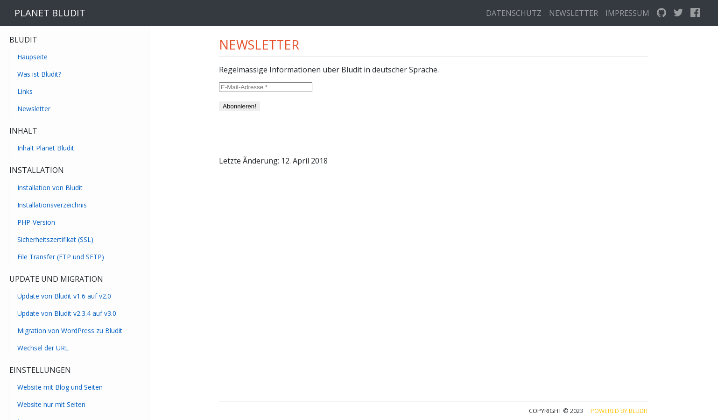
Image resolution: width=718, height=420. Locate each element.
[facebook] (695, 13)
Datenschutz (514, 13)
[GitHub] (661, 13)
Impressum (627, 13)
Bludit (638, 410)
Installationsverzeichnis (52, 204)
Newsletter (573, 13)
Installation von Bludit (50, 187)
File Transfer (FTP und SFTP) (60, 256)
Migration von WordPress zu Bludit (69, 330)
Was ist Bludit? (39, 74)
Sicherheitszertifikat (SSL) (55, 239)
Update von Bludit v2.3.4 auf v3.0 (66, 313)
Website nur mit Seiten (51, 404)
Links (25, 91)
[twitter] (678, 13)
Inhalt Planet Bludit (45, 147)
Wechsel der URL (43, 347)
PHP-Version (36, 222)
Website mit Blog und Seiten (60, 387)
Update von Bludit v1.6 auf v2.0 (64, 296)
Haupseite (32, 56)
